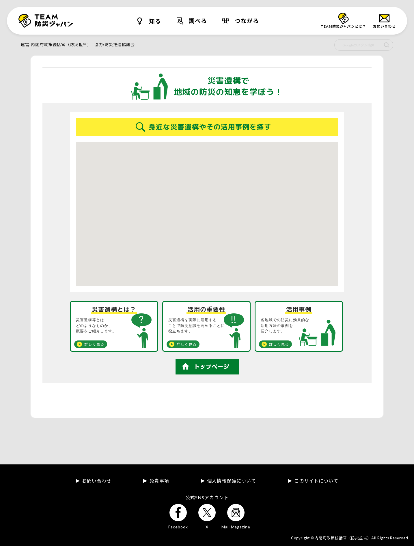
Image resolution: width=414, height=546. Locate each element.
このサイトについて (316, 480)
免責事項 (159, 480)
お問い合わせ (96, 480)
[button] (231, 207)
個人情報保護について (231, 480)
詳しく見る (94, 344)
